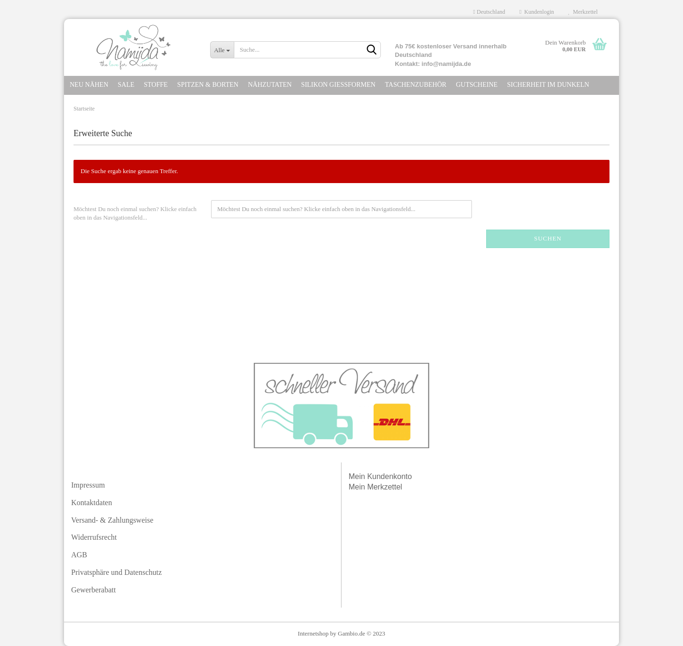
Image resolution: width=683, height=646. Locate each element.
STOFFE (155, 84)
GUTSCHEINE (477, 84)
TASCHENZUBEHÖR (416, 84)
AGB (79, 555)
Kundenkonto (389, 476)
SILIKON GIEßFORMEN (338, 84)
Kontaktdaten (91, 502)
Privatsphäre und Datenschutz (116, 572)
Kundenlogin (536, 12)
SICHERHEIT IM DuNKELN (548, 84)
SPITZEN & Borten (208, 84)
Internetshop (313, 633)
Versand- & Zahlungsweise (112, 520)
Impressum (88, 485)
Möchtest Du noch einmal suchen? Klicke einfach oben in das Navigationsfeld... (135, 213)
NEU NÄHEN (89, 84)
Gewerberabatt (93, 590)
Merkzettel (583, 12)
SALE (126, 84)
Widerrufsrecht (94, 537)
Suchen (548, 238)
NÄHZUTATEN (270, 84)
